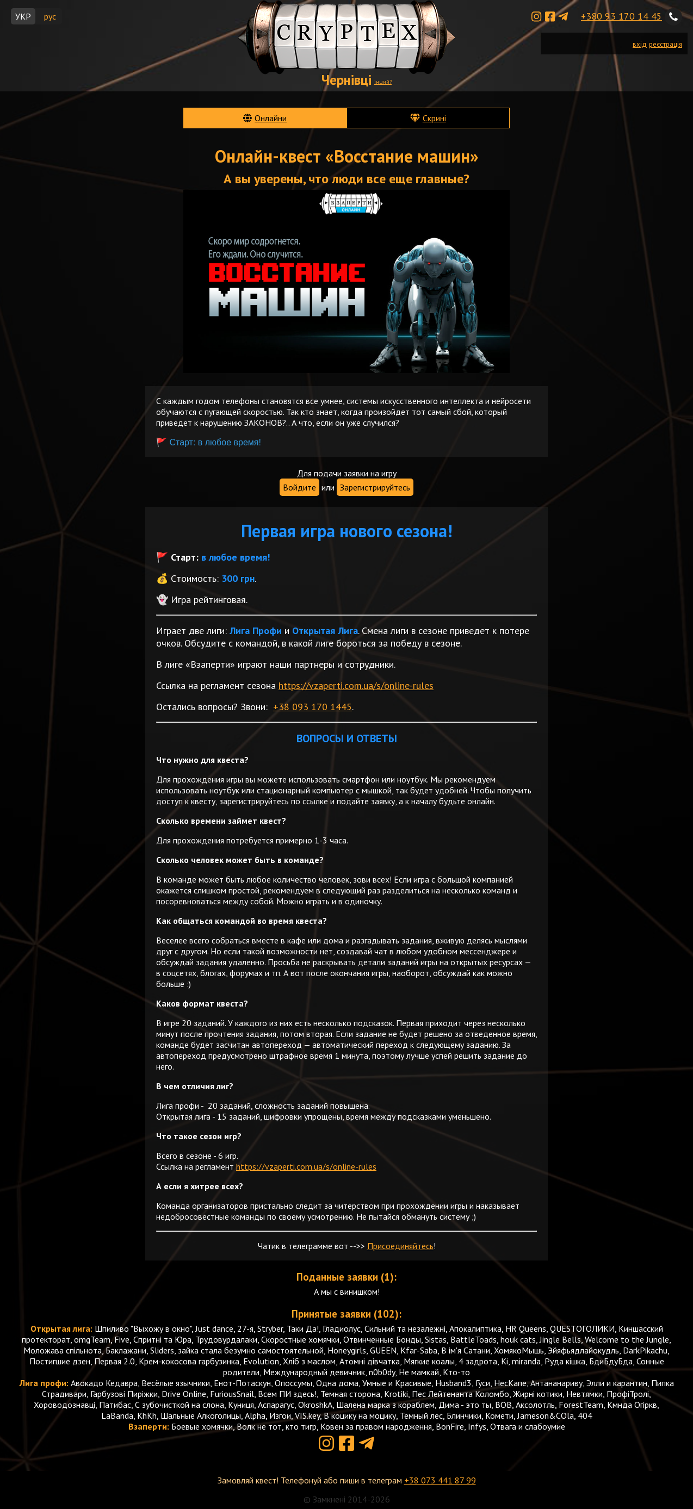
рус (50, 16)
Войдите (299, 487)
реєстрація (665, 44)
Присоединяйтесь (400, 1245)
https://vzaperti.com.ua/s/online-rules (356, 685)
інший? (383, 82)
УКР (23, 16)
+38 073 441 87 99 (440, 1480)
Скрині (434, 118)
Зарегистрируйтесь (375, 487)
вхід (640, 44)
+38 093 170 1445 (312, 706)
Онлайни (271, 118)
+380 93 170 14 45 (621, 16)
